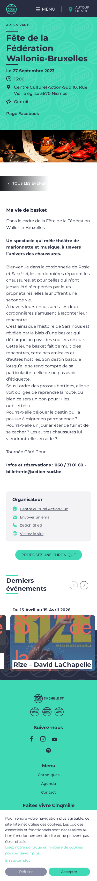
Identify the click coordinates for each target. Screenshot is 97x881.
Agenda (48, 784)
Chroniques (48, 775)
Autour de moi (82, 9)
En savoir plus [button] (17, 860)
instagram (43, 739)
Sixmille (46, 711)
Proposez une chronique (48, 555)
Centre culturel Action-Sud (44, 509)
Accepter (69, 871)
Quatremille (34, 711)
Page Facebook (22, 113)
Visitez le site (31, 533)
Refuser (26, 871)
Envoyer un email (35, 517)
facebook (31, 739)
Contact (48, 792)
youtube (54, 739)
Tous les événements (34, 183)
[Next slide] (84, 585)
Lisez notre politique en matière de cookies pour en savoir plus (44, 850)
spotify (48, 750)
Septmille (59, 711)
